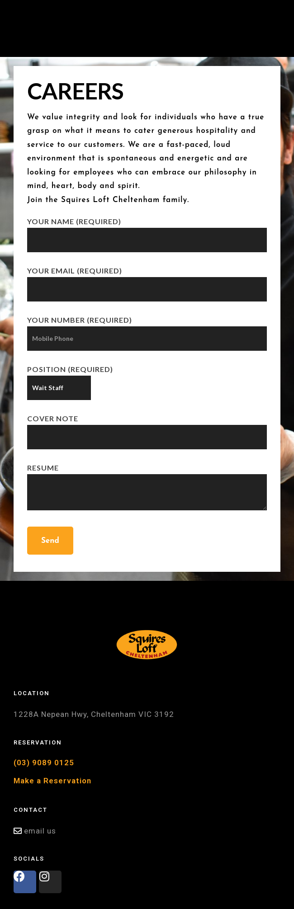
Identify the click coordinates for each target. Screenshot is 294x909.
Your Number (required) (147, 329)
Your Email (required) (147, 279)
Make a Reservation (52, 780)
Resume (147, 487)
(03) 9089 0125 (44, 762)
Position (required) (70, 378)
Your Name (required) (147, 230)
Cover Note (147, 427)
